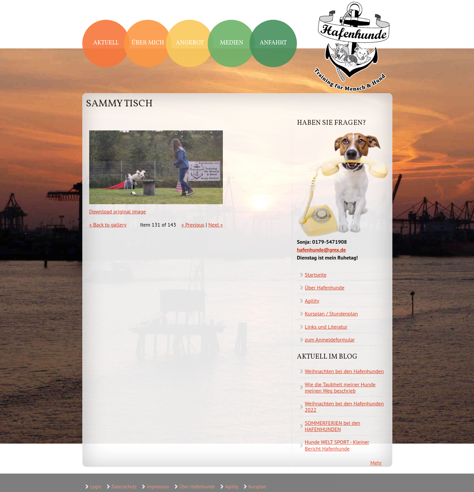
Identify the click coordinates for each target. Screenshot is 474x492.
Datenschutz (124, 486)
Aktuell (106, 43)
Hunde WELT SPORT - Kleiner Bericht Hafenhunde (337, 445)
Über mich (148, 43)
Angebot (190, 43)
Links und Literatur (326, 326)
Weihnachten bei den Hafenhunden (344, 371)
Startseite (316, 274)
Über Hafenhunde (324, 287)
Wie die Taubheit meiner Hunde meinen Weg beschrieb (340, 387)
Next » (215, 224)
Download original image (117, 211)
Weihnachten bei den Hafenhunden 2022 (344, 406)
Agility (312, 300)
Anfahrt (273, 43)
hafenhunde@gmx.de (321, 249)
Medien (231, 43)
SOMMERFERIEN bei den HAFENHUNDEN (332, 426)
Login (95, 486)
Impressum (158, 486)
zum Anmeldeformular (330, 339)
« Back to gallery (107, 224)
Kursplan (257, 486)
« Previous (192, 224)
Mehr (376, 462)
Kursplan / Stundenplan (331, 313)
